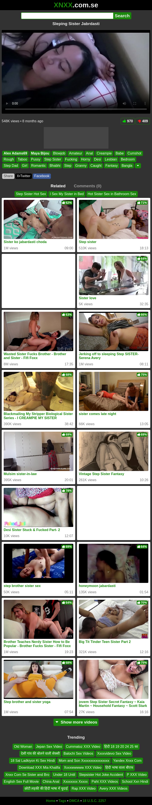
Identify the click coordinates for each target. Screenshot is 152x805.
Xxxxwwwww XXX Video (82, 768)
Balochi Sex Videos (78, 754)
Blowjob (59, 153)
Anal (89, 153)
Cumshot (134, 153)
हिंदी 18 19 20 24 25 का (121, 746)
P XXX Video (137, 774)
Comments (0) (87, 186)
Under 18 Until (64, 774)
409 (143, 121)
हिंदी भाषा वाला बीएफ (119, 768)
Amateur (75, 153)
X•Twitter (23, 176)
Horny (85, 159)
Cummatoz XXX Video (83, 746)
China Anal (51, 781)
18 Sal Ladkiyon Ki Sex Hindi (33, 760)
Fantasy (111, 165)
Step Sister (52, 159)
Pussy (36, 159)
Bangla (127, 165)
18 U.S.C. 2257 (94, 801)
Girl (24, 165)
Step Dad (11, 165)
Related (58, 186)
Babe (120, 153)
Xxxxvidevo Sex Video (114, 754)
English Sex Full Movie (21, 781)
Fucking (71, 159)
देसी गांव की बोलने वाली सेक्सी (40, 754)
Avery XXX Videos (113, 789)
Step (67, 165)
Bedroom (128, 159)
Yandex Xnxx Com (127, 760)
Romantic (38, 165)
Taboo (22, 159)
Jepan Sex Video (49, 746)
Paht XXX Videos (105, 781)
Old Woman (23, 746)
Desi (97, 159)
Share (8, 176)
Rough (9, 159)
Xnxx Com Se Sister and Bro (27, 774)
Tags (62, 801)
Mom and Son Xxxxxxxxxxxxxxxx (84, 760)
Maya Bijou (40, 153)
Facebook (41, 176)
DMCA (74, 801)
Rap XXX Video (84, 789)
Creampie (104, 153)
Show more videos (76, 722)
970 (128, 121)
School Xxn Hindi (135, 781)
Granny (80, 165)
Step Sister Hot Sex (31, 194)
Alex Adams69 (15, 153)
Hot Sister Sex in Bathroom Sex (112, 194)
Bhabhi (55, 165)
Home (50, 801)
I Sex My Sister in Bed (67, 194)
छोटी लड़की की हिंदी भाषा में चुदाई (46, 789)
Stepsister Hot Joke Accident (101, 774)
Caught (96, 165)
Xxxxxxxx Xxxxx (75, 781)
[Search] (67, 15)
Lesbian (111, 159)
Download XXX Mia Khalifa (39, 768)
